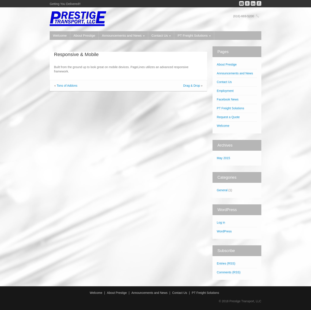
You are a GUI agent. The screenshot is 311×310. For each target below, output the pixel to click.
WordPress (224, 231)
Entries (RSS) (226, 263)
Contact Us (161, 35)
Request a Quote (228, 117)
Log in (221, 222)
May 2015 (223, 158)
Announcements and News (123, 35)
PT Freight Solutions (194, 35)
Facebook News (227, 99)
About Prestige (84, 35)
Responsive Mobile (76, 54)
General (222, 190)
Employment (225, 90)
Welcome (60, 35)
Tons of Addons (67, 85)
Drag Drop (191, 85)
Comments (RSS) (229, 272)
